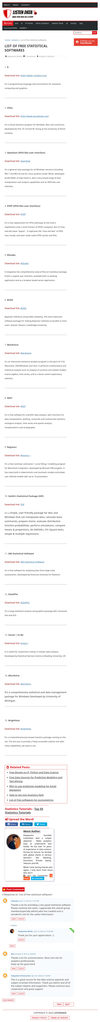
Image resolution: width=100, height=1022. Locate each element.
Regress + (26, 455)
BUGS (23, 308)
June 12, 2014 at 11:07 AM (29, 901)
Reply (14, 919)
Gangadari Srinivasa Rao (21, 976)
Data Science (42, 23)
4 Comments (30, 56)
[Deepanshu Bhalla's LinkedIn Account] (37, 878)
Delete (21, 919)
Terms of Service (59, 1018)
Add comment (8, 1000)
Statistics (50, 56)
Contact (25, 5)
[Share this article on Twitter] (40, 824)
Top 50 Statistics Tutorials (24, 810)
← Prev (58, 1004)
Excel (74, 23)
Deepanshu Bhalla (25, 931)
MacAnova (26, 353)
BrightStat (26, 728)
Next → (68, 1004)
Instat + (24, 643)
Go (94, 33)
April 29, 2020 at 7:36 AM (40, 976)
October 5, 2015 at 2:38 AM (25, 954)
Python (29, 23)
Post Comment (15, 889)
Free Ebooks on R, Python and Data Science (34, 772)
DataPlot (25, 602)
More (22, 28)
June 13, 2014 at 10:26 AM (43, 931)
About (7, 5)
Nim (12, 954)
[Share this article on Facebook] (11, 824)
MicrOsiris (26, 684)
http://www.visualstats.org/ (35, 116)
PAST (23, 406)
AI (67, 23)
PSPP (23, 214)
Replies (14, 925)
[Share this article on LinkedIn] (26, 824)
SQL (81, 23)
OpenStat (25, 161)
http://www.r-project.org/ (34, 75)
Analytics (42, 56)
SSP (22, 504)
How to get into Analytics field (26, 795)
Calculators (10, 28)
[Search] (83, 33)
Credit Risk (57, 23)
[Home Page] (20, 13)
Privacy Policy (39, 1018)
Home (8, 22)
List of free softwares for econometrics (31, 800)
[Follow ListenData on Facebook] (86, 42)
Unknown (15, 901)
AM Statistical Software (32, 562)
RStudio (25, 263)
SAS (16, 23)
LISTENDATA (60, 1012)
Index (15, 5)
